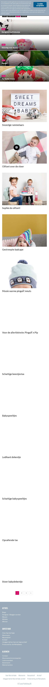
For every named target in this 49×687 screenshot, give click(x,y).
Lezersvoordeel (7, 660)
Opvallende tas (10, 540)
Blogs (4, 612)
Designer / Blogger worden (11, 615)
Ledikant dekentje (11, 457)
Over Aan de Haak (8, 633)
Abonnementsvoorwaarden (11, 658)
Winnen (5, 621)
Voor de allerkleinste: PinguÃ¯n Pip (20, 332)
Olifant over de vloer (13, 166)
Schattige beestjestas (13, 374)
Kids (18, 16)
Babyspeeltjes (9, 415)
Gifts (4, 16)
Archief (4, 640)
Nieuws (4, 617)
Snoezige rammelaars (13, 125)
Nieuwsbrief (6, 637)
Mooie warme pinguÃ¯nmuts (16, 291)
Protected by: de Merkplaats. (12, 644)
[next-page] (31, 593)
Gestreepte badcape (12, 249)
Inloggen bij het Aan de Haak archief (14, 642)
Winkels (5, 619)
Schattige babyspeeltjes (14, 498)
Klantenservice (7, 665)
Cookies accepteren (40, 4)
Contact (5, 656)
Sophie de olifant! (11, 208)
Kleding (24, 16)
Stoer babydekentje (12, 581)
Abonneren (6, 635)
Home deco (11, 16)
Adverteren (6, 663)
